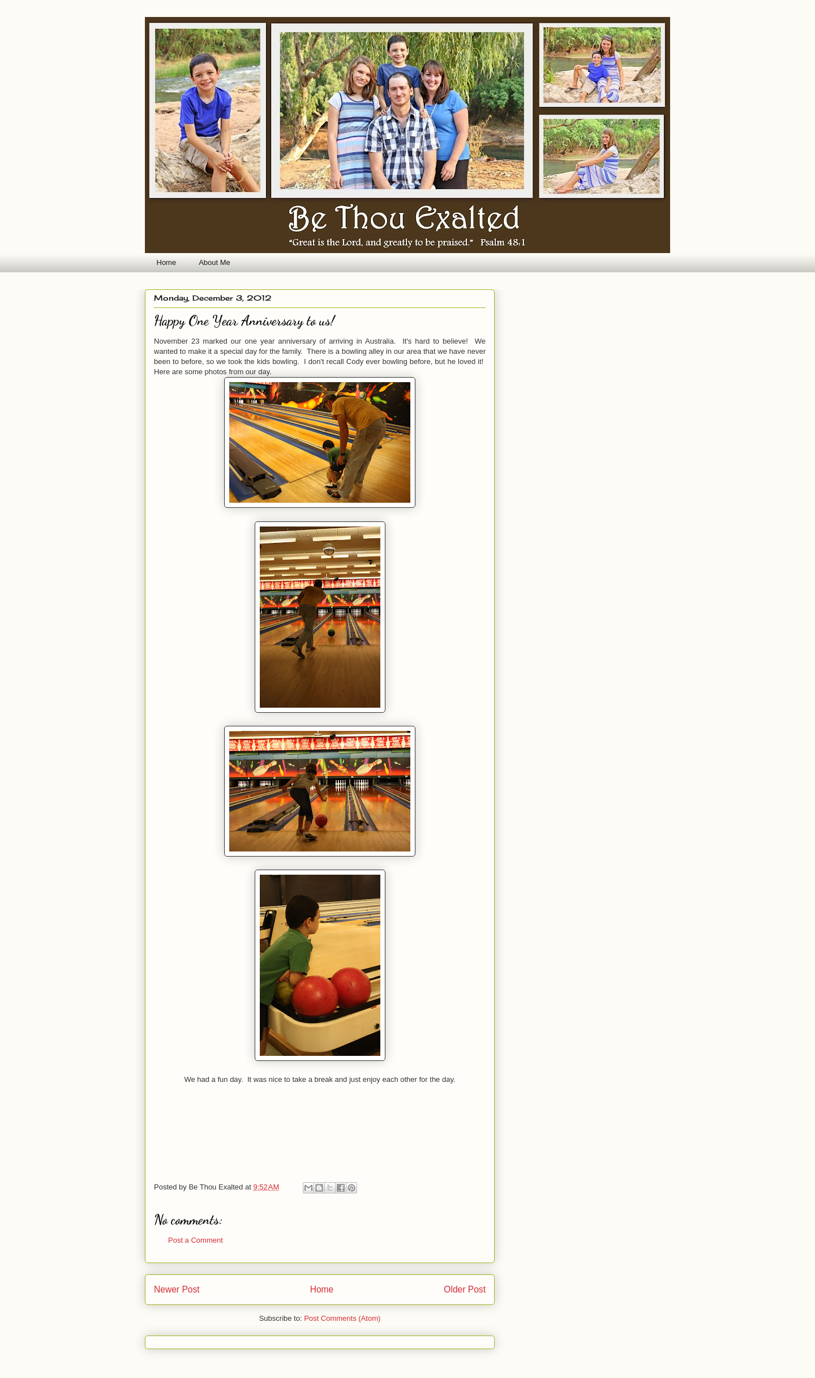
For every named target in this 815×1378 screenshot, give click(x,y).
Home (167, 262)
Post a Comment (195, 1240)
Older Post (465, 1289)
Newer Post (177, 1289)
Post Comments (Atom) (342, 1318)
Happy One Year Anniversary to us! (244, 321)
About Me (214, 262)
